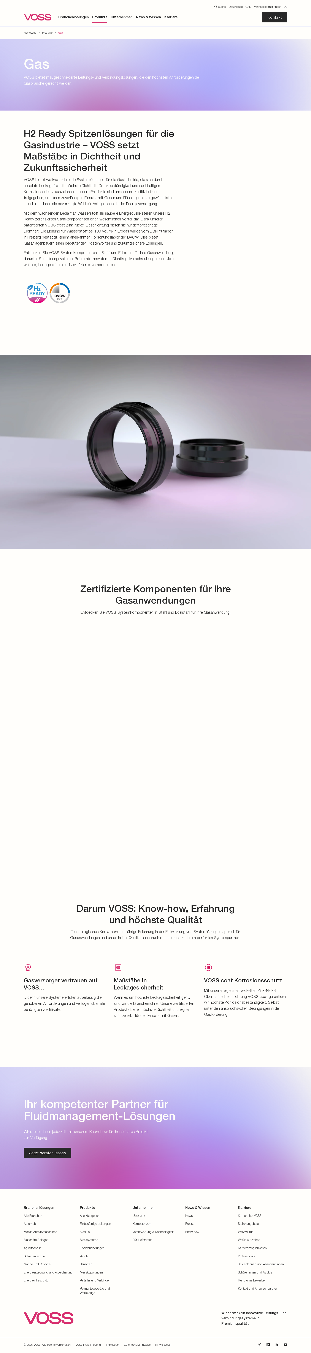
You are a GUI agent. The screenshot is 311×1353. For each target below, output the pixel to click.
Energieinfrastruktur (37, 1280)
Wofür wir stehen (249, 1240)
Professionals (246, 1256)
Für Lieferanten (142, 1240)
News (189, 1215)
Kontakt (275, 17)
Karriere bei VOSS (249, 1215)
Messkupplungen (91, 1272)
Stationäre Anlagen (36, 1240)
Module (85, 1232)
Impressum (112, 1344)
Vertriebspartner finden (267, 6)
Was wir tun (246, 1232)
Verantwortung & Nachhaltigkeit (153, 1232)
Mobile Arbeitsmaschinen (40, 1232)
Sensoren (86, 1264)
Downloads (236, 6)
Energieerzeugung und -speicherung (48, 1272)
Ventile (84, 1256)
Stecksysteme (89, 1240)
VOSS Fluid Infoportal (89, 1344)
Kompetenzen (142, 1223)
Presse (189, 1223)
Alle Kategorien (90, 1215)
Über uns (139, 1215)
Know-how (192, 1232)
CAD (248, 6)
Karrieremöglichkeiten (252, 1248)
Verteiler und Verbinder (95, 1280)
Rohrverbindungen (92, 1248)
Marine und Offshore (37, 1264)
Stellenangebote (248, 1223)
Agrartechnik (32, 1248)
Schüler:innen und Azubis (255, 1272)
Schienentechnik (34, 1256)
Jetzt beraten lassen (47, 1152)
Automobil (30, 1223)
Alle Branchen (33, 1215)
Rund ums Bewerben (252, 1280)
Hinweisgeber (163, 1344)
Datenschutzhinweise (137, 1344)
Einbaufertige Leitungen (95, 1223)
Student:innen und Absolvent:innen (261, 1264)
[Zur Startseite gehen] (37, 17)
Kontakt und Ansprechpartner (257, 1288)
